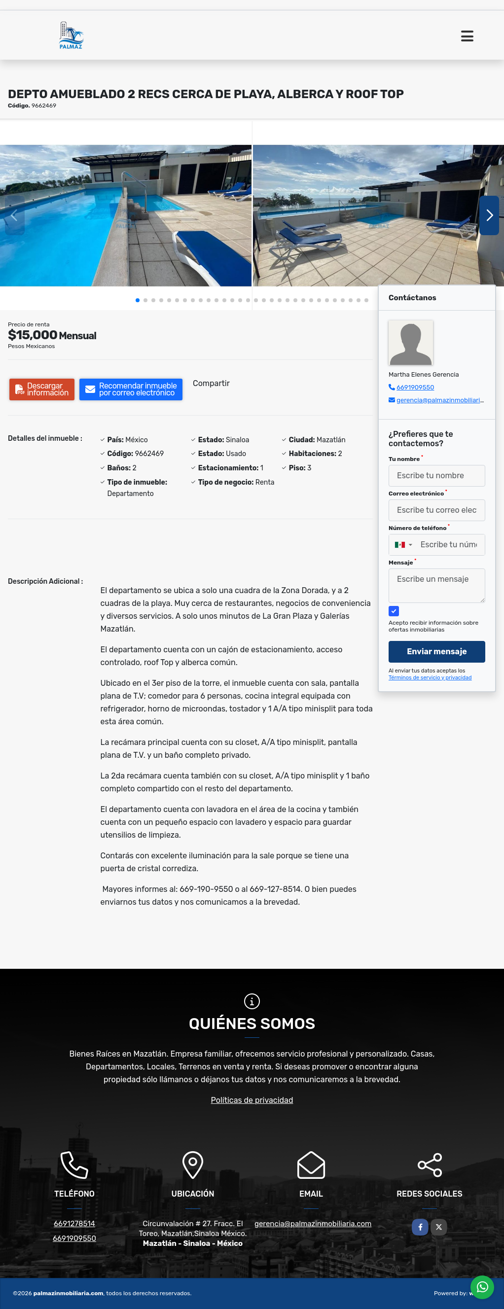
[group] (126, 215)
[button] (138, 300)
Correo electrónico (418, 493)
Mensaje (402, 562)
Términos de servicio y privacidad (430, 677)
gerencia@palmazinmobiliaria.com (447, 400)
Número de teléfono (419, 527)
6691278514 (74, 1223)
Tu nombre (406, 458)
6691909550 (415, 387)
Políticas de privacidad (252, 1100)
